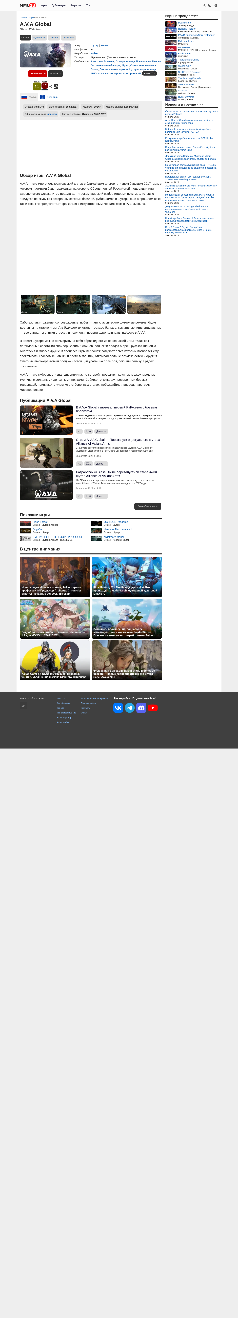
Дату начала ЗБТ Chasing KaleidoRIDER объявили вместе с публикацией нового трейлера (186, 209)
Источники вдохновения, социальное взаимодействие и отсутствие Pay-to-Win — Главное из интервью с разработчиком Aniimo (123, 632)
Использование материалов (94, 698)
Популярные (143, 61)
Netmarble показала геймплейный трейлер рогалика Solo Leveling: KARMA (188, 130)
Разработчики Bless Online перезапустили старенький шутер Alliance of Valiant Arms (116, 474)
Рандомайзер (63, 722)
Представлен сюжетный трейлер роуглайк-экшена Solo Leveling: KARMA (188, 178)
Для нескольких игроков (114, 69)
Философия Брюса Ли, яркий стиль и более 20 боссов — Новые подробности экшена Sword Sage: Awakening (124, 673)
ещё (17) (148, 73)
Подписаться (38, 74)
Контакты (85, 708)
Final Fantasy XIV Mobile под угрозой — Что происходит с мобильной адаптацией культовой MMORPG (125, 590)
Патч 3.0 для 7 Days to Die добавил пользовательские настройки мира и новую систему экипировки (188, 230)
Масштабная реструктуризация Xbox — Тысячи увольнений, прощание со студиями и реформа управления (190, 168)
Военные (109, 61)
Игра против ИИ (132, 73)
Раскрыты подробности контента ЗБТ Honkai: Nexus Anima (189, 139)
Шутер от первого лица (142, 69)
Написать (55, 74)
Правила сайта (88, 703)
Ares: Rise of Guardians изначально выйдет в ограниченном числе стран (189, 121)
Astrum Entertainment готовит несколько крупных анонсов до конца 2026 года (191, 187)
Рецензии (76, 5)
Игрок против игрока (109, 73)
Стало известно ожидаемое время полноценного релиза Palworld (191, 112)
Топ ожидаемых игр (66, 712)
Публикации (58, 5)
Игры (44, 5)
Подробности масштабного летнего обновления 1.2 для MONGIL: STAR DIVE (53, 634)
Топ (88, 5)
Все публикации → (148, 506)
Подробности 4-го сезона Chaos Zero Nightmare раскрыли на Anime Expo (190, 148)
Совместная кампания (143, 65)
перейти (52, 114)
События (53, 37)
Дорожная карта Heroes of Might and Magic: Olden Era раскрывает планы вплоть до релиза (190, 157)
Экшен (104, 45)
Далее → (101, 431)
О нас (84, 712)
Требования (68, 37)
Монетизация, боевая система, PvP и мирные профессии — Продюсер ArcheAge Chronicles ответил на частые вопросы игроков (51, 590)
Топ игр (60, 708)
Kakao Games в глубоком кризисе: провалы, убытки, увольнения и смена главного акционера (53, 675)
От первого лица (125, 61)
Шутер (94, 45)
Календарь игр (64, 717)
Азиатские (97, 61)
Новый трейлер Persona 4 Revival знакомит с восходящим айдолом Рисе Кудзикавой (189, 219)
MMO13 (61, 698)
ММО (94, 73)
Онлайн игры (63, 703)
